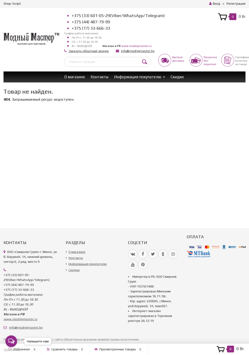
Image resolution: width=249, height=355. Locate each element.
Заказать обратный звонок (89, 51)
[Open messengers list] (11, 341)
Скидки (177, 77)
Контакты (99, 77)
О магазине (74, 77)
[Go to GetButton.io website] (11, 350)
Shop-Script (12, 3)
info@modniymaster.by (137, 51)
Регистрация (236, 3)
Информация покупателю (137, 77)
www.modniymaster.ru (136, 46)
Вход (214, 3)
